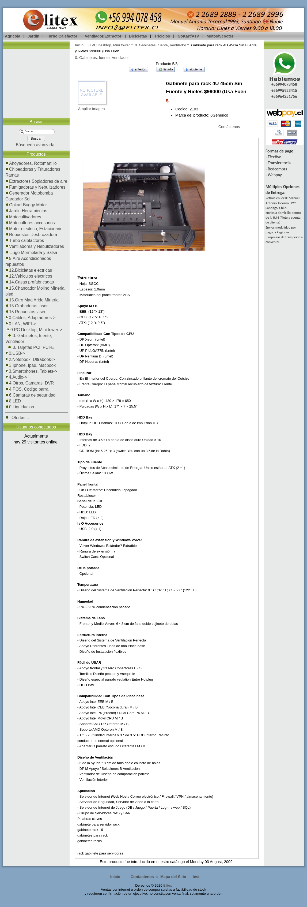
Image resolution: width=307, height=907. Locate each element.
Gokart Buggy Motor (26, 205)
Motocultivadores (23, 217)
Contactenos (142, 877)
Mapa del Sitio (173, 877)
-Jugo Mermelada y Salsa (31, 252)
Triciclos (162, 36)
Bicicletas (138, 36)
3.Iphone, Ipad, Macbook (30, 365)
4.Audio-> (16, 377)
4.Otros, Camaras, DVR (29, 383)
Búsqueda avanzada (35, 145)
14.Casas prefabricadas (29, 282)
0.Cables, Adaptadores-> (30, 317)
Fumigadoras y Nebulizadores (35, 187)
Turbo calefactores (24, 240)
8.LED (13, 401)
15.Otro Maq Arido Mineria (32, 300)
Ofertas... (17, 417)
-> (33, 329)
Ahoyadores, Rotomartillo (31, 163)
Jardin (33, 36)
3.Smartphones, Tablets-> (31, 371)
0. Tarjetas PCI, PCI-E (29, 347)
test (196, 877)
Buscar (36, 122)
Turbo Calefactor (62, 36)
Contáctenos (229, 127)
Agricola (12, 36)
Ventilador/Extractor (103, 36)
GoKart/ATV (188, 36)
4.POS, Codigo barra (26, 389)
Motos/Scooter (220, 36)
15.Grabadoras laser (26, 306)
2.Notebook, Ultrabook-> (30, 359)
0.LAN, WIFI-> (20, 324)
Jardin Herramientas (26, 210)
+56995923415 (284, 90)
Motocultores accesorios (30, 223)
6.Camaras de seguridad (30, 395)
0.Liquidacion (19, 407)
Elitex (167, 885)
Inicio (79, 45)
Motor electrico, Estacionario (34, 228)
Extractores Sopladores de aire (36, 181)
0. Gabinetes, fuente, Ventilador (160, 45)
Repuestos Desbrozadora (31, 234)
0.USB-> (15, 353)
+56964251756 (284, 96)
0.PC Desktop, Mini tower (109, 45)
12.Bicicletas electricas (28, 270)
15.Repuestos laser (25, 311)
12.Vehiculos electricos (28, 276)
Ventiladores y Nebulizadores (34, 246)
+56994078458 (284, 84)
